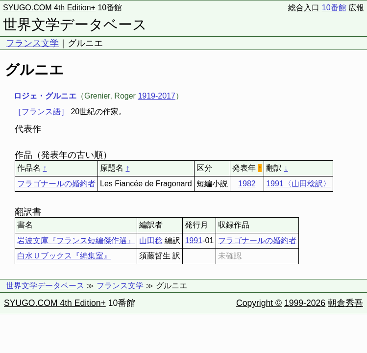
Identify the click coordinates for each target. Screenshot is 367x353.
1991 (193, 240)
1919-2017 (156, 96)
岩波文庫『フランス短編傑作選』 (76, 240)
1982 (247, 183)
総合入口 (303, 7)
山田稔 (151, 240)
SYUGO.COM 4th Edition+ (49, 7)
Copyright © (259, 303)
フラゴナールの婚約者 (56, 183)
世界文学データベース (75, 24)
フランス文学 (32, 43)
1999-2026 (304, 303)
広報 (356, 7)
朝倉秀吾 (345, 303)
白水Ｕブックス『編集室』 (64, 256)
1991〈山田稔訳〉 (298, 183)
